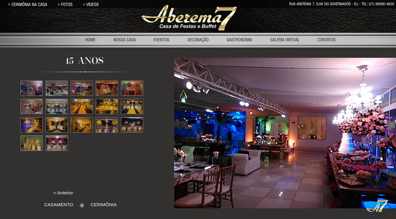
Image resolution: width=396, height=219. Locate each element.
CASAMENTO (58, 204)
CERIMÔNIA (104, 204)
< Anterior (63, 192)
